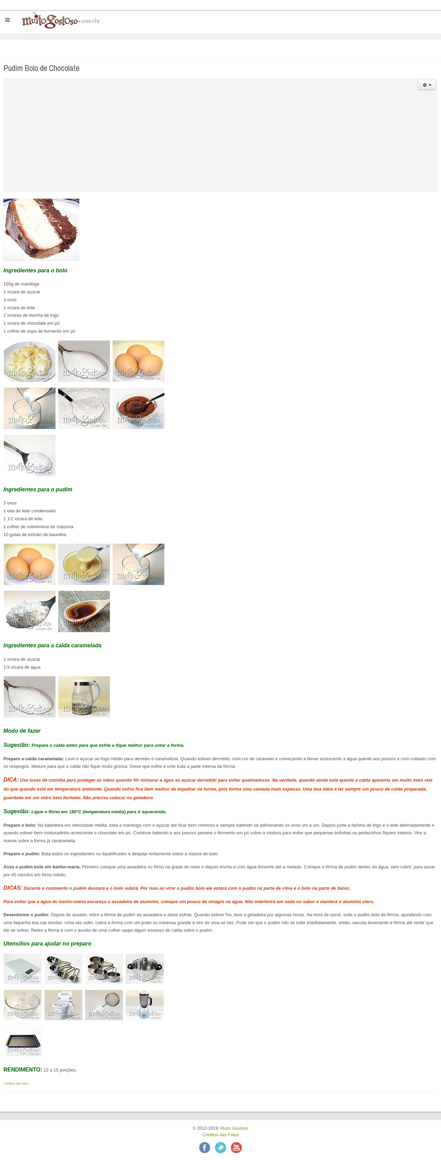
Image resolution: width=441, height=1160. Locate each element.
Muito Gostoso (234, 1128)
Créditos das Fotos (220, 1134)
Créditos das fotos (16, 1083)
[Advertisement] (220, 143)
